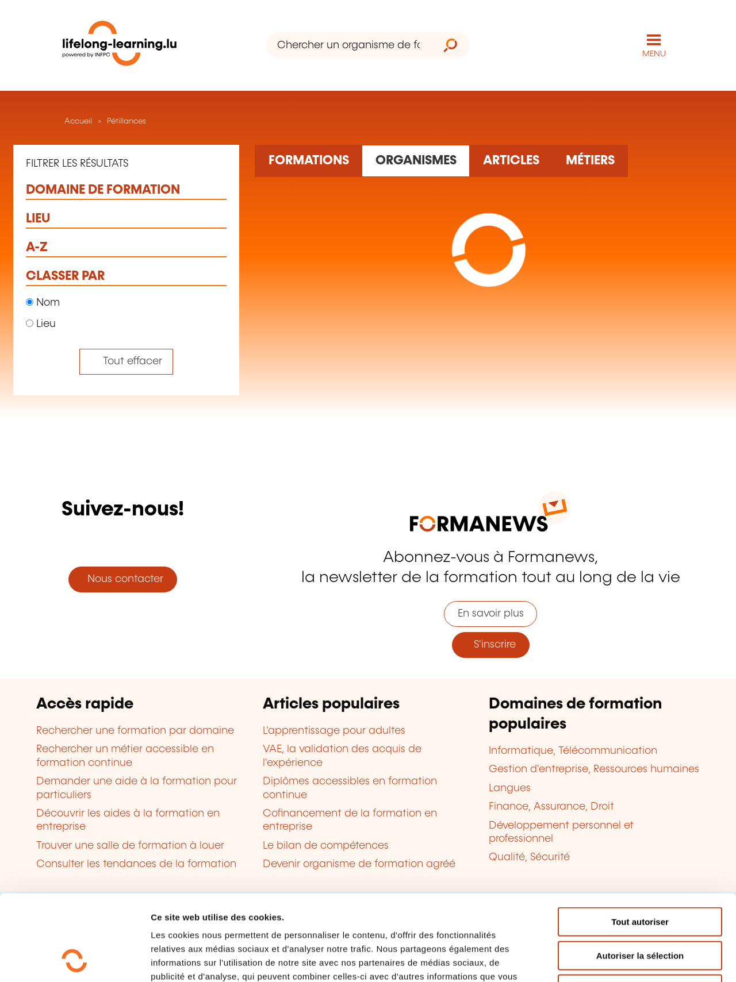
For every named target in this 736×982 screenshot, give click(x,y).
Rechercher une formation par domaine (135, 731)
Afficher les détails (633, 959)
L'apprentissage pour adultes (334, 731)
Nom (43, 303)
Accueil (77, 121)
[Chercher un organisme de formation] (348, 45)
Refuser (640, 909)
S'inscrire (490, 645)
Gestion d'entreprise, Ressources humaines (594, 769)
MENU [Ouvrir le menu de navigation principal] (654, 54)
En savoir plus (491, 614)
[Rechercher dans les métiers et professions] (590, 161)
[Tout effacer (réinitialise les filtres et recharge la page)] (126, 362)
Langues (510, 788)
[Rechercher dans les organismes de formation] (416, 161)
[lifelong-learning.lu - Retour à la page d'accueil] (119, 45)
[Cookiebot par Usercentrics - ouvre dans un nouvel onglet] (74, 959)
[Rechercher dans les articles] (511, 161)
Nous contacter (122, 579)
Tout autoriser (640, 841)
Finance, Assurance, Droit (551, 807)
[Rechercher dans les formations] (308, 161)
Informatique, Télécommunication (573, 751)
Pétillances (126, 121)
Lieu (41, 324)
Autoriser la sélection (640, 875)
